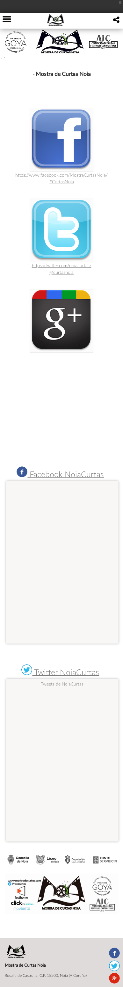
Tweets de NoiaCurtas (62, 683)
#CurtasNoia (61, 181)
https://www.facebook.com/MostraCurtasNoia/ (61, 175)
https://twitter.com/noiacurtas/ (61, 265)
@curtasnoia (61, 272)
